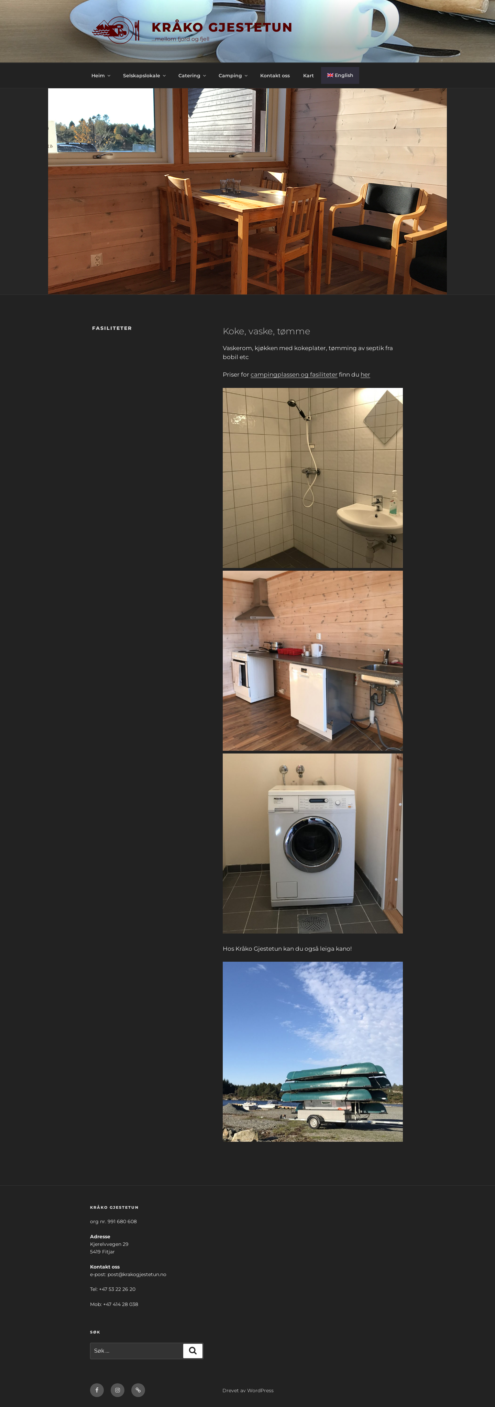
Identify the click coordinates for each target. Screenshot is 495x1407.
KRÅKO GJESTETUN (222, 27)
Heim (101, 75)
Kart (308, 75)
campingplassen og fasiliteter (294, 374)
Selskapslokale (145, 75)
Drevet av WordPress (248, 1390)
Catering (192, 75)
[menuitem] (340, 75)
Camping (234, 75)
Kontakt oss (275, 75)
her (365, 374)
